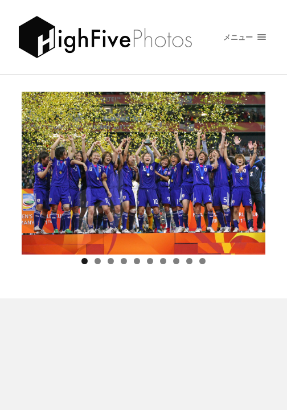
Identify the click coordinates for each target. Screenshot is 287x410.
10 (202, 261)
